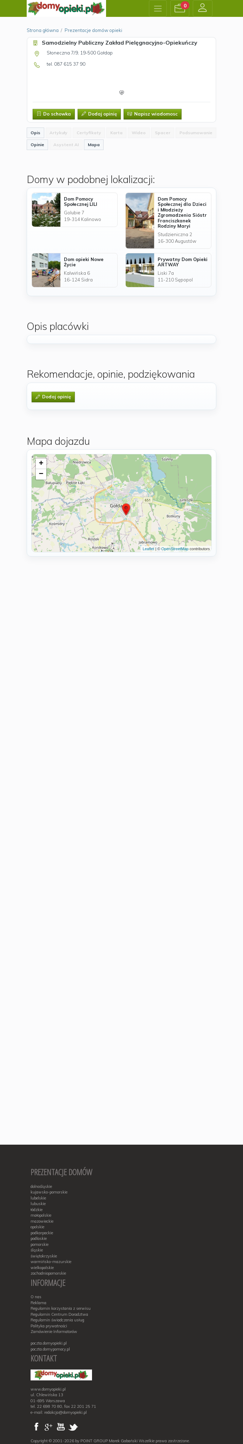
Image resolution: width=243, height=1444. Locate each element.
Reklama (38, 1302)
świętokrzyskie (44, 1256)
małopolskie (41, 1215)
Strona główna (43, 30)
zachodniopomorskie (48, 1273)
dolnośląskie (41, 1186)
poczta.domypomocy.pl (50, 1349)
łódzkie (36, 1209)
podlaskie (39, 1238)
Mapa (94, 144)
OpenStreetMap (175, 549)
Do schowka (54, 114)
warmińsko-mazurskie (51, 1261)
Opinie (37, 144)
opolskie (37, 1226)
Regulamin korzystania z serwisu (61, 1308)
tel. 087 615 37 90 (66, 64)
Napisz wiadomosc (152, 114)
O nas (36, 1296)
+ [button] (41, 463)
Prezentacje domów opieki (93, 30)
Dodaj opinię (99, 114)
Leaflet (148, 549)
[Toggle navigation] (158, 8)
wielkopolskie (42, 1267)
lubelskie (38, 1198)
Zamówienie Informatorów (54, 1331)
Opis (35, 132)
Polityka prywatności (49, 1325)
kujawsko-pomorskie (49, 1192)
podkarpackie (42, 1232)
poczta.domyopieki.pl (49, 1343)
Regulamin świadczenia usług (57, 1320)
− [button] (41, 474)
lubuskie (38, 1203)
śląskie (37, 1250)
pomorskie (39, 1244)
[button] (179, 8)
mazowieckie (42, 1221)
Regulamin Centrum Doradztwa (59, 1314)
